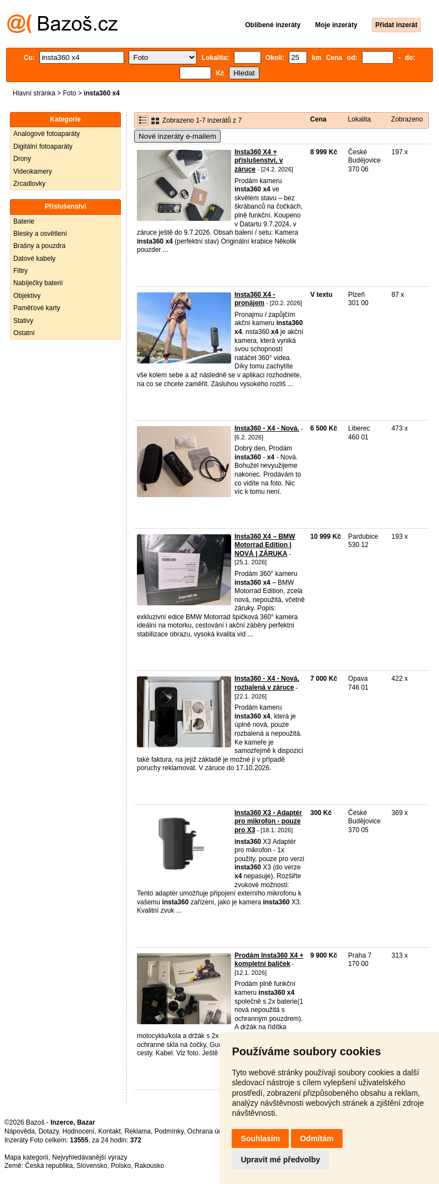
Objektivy (26, 296)
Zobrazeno (407, 119)
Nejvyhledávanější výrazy (89, 1157)
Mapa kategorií (26, 1157)
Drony (22, 159)
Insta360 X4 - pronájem (254, 299)
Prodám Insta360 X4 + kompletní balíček (268, 960)
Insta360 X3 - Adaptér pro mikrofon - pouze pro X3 (268, 821)
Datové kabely (34, 258)
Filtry (20, 271)
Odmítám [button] (317, 1138)
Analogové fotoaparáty (46, 134)
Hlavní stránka (34, 93)
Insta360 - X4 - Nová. (266, 428)
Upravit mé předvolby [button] (280, 1159)
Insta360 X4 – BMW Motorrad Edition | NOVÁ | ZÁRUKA (264, 545)
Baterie (23, 221)
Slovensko (91, 1166)
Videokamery (32, 171)
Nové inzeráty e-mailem (177, 136)
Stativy (23, 321)
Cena (318, 119)
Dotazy (48, 1131)
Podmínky (169, 1131)
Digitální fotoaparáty (43, 146)
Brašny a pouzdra (39, 246)
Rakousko (149, 1166)
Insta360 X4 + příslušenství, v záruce (258, 160)
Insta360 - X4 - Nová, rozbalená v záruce (266, 683)
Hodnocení (79, 1131)
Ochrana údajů (209, 1131)
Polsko (121, 1166)
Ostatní (24, 333)
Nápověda (19, 1131)
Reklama (138, 1131)
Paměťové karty (36, 308)
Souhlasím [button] (260, 1138)
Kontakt (109, 1131)
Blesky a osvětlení (40, 233)
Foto (69, 93)
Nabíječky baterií (38, 283)
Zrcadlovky (29, 184)
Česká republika (49, 1166)
